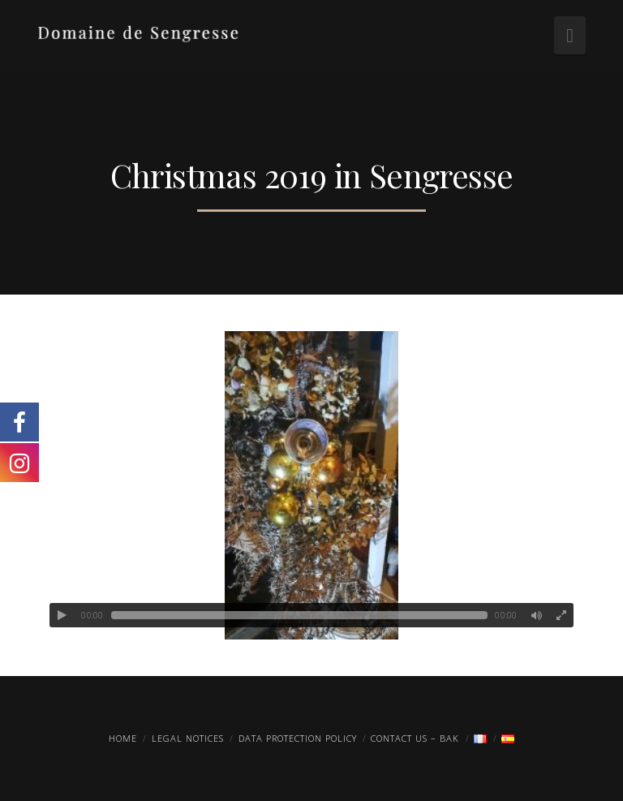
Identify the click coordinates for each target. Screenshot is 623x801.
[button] (570, 35)
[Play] (61, 615)
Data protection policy (297, 738)
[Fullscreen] (561, 615)
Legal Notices (188, 738)
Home (123, 738)
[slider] (299, 615)
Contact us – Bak (415, 738)
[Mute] (537, 615)
